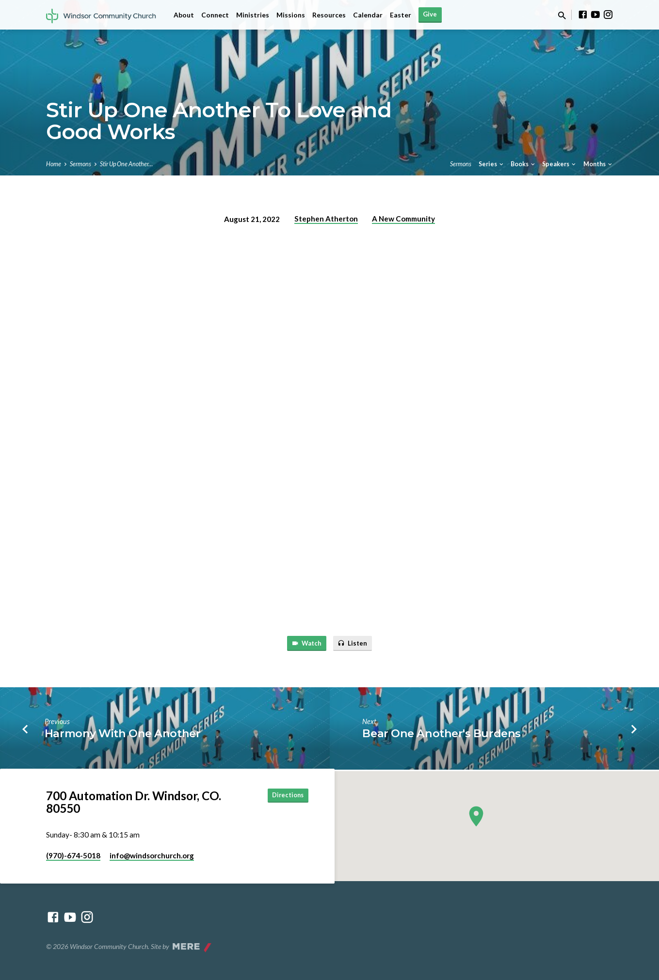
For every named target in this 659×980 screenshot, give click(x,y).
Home (53, 164)
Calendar (368, 15)
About (184, 15)
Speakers (559, 164)
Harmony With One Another (122, 735)
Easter (400, 15)
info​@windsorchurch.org (152, 855)
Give (430, 14)
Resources (329, 15)
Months (598, 164)
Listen (354, 644)
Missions (290, 15)
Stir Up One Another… (126, 164)
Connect (215, 15)
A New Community (403, 218)
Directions (284, 796)
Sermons (80, 164)
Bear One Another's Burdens (441, 735)
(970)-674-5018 (73, 855)
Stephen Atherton (326, 218)
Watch (304, 644)
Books (523, 164)
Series (492, 164)
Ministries (252, 15)
